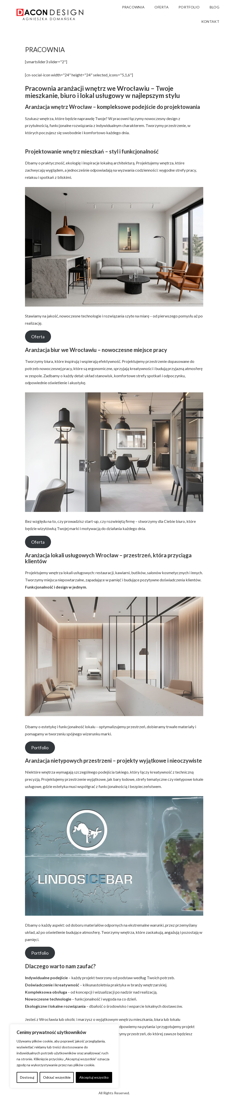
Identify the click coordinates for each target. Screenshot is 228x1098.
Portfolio (40, 747)
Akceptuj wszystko (94, 1077)
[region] (64, 1056)
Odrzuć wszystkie (57, 1077)
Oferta (38, 336)
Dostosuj (27, 1077)
